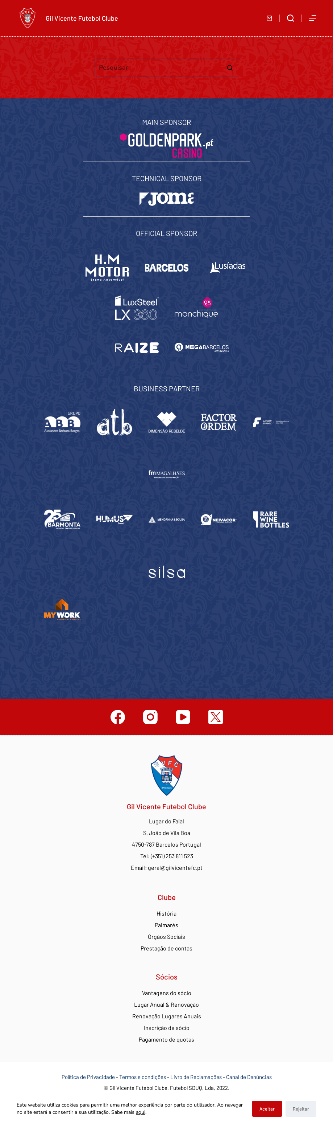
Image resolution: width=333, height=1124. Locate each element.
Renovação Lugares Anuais (166, 1016)
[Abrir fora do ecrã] (312, 18)
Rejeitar (301, 1109)
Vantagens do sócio (166, 992)
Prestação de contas (166, 948)
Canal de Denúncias (249, 1077)
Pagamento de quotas (166, 1039)
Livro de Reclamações (196, 1077)
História (166, 913)
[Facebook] (118, 717)
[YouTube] (183, 717)
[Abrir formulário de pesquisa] (290, 18)
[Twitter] (215, 717)
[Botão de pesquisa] (230, 67)
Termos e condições (142, 1077)
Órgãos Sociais (166, 936)
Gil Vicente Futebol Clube (82, 18)
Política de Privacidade (88, 1077)
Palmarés (166, 924)
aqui (140, 1112)
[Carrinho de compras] (269, 18)
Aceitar (267, 1109)
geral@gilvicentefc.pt (175, 867)
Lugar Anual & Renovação (166, 1004)
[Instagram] (150, 717)
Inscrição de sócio (167, 1027)
